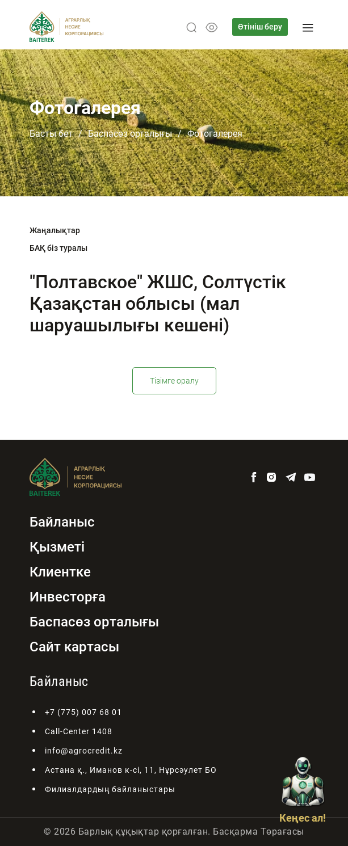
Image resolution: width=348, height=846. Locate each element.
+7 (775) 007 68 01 (83, 712)
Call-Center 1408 (78, 731)
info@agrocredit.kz (84, 750)
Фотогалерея (214, 133)
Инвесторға (68, 597)
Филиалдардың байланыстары (110, 789)
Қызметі (57, 547)
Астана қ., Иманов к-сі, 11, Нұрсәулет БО (131, 770)
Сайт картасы (74, 647)
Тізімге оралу (174, 380)
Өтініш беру (260, 26)
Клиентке (60, 572)
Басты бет (51, 133)
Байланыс (62, 522)
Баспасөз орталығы (130, 133)
